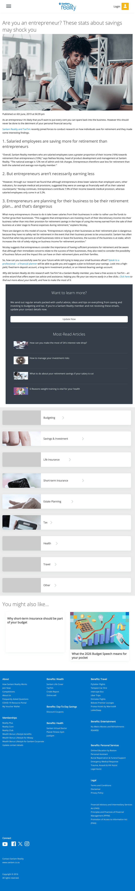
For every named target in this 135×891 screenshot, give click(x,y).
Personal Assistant (99, 754)
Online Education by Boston (104, 750)
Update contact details (12, 745)
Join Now (6, 688)
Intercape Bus (97, 691)
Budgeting (49, 417)
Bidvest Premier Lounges (102, 702)
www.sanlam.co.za (11, 862)
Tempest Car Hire (99, 688)
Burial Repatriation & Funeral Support (108, 757)
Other (46, 585)
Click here (124, 276)
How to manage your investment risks (49, 358)
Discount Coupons (55, 711)
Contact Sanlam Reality (13, 858)
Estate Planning (52, 501)
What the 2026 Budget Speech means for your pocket (99, 656)
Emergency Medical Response (104, 761)
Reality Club (7, 730)
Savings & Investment (55, 438)
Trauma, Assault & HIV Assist (104, 765)
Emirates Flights (98, 699)
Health (47, 543)
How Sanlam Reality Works (14, 684)
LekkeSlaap (96, 710)
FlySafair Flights (98, 684)
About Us (6, 695)
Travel (46, 564)
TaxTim (50, 688)
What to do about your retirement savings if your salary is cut (62, 373)
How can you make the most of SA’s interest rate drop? (58, 342)
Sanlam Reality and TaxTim (16, 129)
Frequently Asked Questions (15, 699)
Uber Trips (96, 695)
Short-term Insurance (55, 480)
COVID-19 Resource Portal (14, 702)
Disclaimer (96, 789)
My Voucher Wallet (11, 706)
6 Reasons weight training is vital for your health (55, 388)
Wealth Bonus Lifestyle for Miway (17, 737)
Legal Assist (96, 769)
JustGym (50, 735)
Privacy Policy (97, 792)
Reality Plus (7, 723)
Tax (45, 522)
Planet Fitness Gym (55, 732)
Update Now (69, 319)
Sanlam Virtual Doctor (57, 728)
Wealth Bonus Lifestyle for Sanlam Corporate (23, 741)
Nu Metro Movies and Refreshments (107, 726)
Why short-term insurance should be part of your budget (35, 620)
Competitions (8, 691)
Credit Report (53, 691)
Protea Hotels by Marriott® (103, 706)
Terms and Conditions (101, 785)
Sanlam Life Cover (55, 684)
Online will (51, 695)
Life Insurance (51, 459)
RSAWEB (95, 730)
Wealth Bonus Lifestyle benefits (16, 734)
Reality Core (7, 726)
